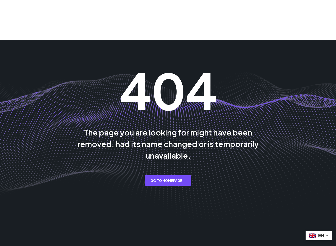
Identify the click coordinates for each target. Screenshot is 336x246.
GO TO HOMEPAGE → (168, 180)
